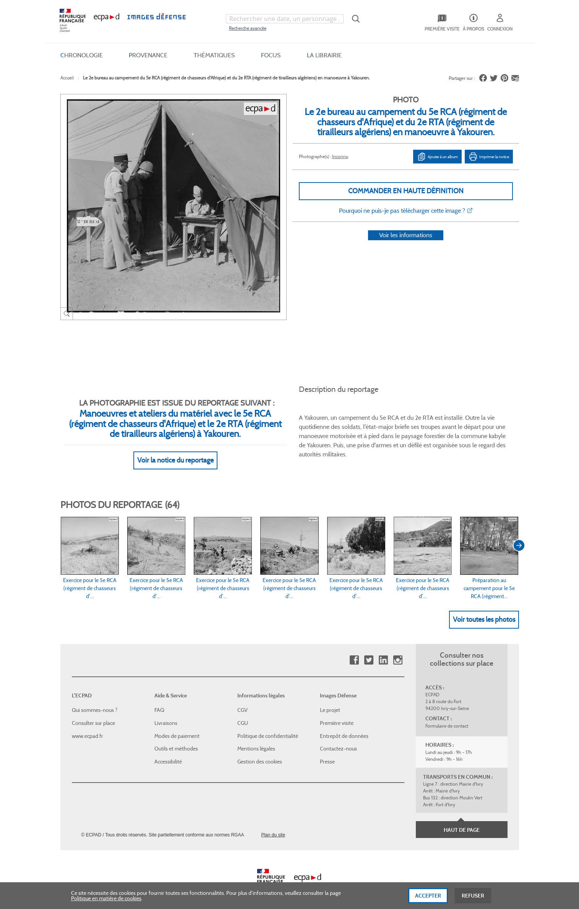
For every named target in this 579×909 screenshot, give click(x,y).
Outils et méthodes (176, 739)
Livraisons (165, 713)
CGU (242, 713)
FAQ (159, 700)
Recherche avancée (247, 28)
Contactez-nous (338, 739)
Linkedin (383, 651)
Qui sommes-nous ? (94, 700)
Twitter (368, 651)
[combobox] (285, 18)
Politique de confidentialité (267, 726)
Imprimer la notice (489, 156)
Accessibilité (168, 752)
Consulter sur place (93, 713)
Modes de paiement (176, 726)
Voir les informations (405, 245)
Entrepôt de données (344, 726)
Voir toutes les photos (484, 610)
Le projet (330, 700)
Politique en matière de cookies (106, 900)
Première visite (337, 713)
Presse (327, 752)
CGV (242, 700)
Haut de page (462, 820)
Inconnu (340, 156)
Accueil (67, 78)
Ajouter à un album (437, 156)
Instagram (397, 651)
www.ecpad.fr (87, 726)
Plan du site (273, 825)
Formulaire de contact (446, 717)
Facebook (354, 651)
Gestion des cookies (259, 752)
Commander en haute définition (406, 191)
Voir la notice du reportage (175, 451)
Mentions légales (256, 739)
